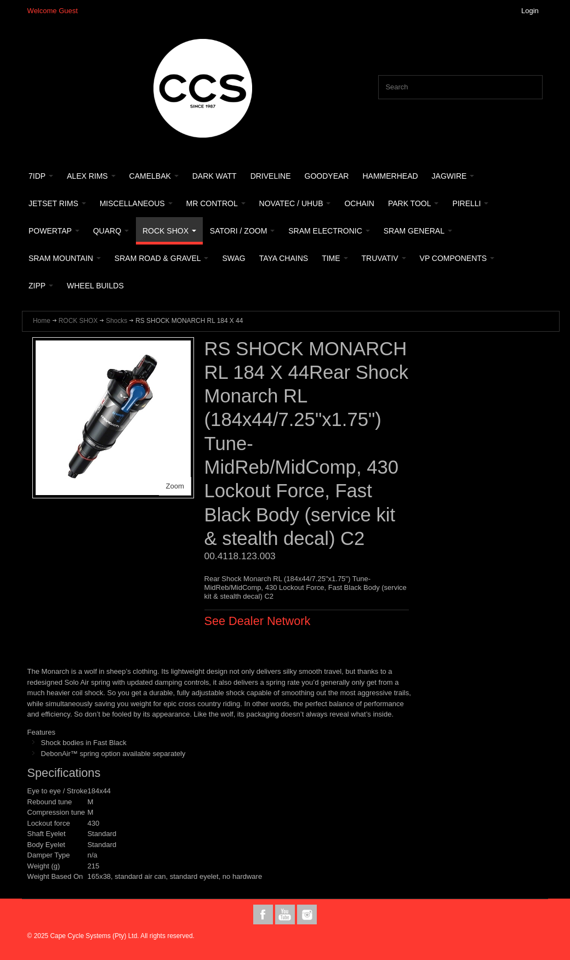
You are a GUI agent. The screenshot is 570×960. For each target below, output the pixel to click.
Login (530, 11)
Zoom (175, 486)
